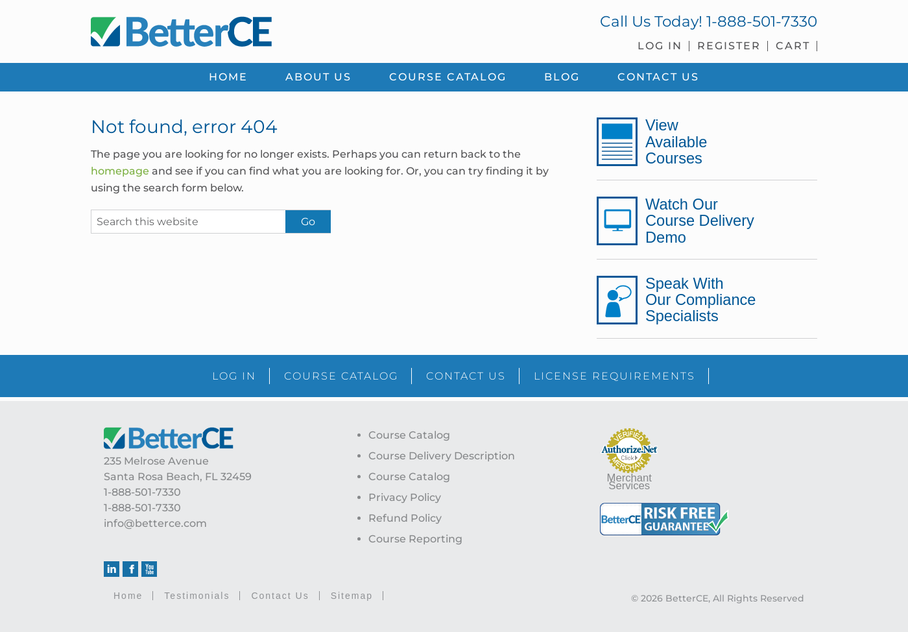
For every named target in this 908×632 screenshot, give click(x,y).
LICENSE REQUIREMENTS (614, 376)
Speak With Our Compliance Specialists (700, 299)
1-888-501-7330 (761, 21)
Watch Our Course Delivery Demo (699, 220)
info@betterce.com (155, 523)
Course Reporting (415, 539)
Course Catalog (409, 435)
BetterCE (265, 29)
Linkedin (111, 569)
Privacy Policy (404, 497)
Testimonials (197, 595)
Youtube (149, 569)
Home (128, 595)
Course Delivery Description (441, 456)
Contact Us (280, 595)
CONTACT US (466, 376)
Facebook (130, 569)
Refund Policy (405, 518)
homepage (120, 171)
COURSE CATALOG (341, 376)
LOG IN (234, 376)
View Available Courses (676, 141)
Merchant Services (629, 482)
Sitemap (352, 595)
